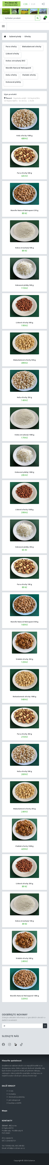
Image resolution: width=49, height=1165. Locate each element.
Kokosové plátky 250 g (24, 547)
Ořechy (27, 36)
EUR (33, 4)
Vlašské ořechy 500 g (24, 958)
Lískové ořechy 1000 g (24, 509)
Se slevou (23, 101)
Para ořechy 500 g (24, 173)
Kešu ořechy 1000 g (24, 135)
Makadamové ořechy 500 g (24, 360)
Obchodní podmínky (17, 1097)
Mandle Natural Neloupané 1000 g (24, 996)
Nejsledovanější (19, 98)
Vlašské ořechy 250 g (24, 659)
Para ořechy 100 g (24, 584)
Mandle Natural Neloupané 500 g (25, 622)
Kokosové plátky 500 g (24, 285)
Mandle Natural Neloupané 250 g (25, 210)
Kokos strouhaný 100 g (24, 921)
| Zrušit (31, 101)
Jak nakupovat (14, 1100)
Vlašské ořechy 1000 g (24, 846)
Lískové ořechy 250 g (24, 883)
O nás (11, 1091)
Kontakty (12, 1094)
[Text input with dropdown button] (19, 18)
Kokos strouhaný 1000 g (24, 435)
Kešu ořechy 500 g (24, 771)
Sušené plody (15, 36)
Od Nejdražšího (34, 98)
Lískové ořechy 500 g (24, 322)
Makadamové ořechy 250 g (24, 809)
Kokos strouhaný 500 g (24, 248)
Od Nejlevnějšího (11, 101)
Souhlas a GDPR (14, 1103)
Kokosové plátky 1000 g (24, 472)
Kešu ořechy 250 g (24, 397)
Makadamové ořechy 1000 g (24, 696)
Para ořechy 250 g (24, 734)
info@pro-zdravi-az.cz (16, 1148)
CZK (26, 4)
